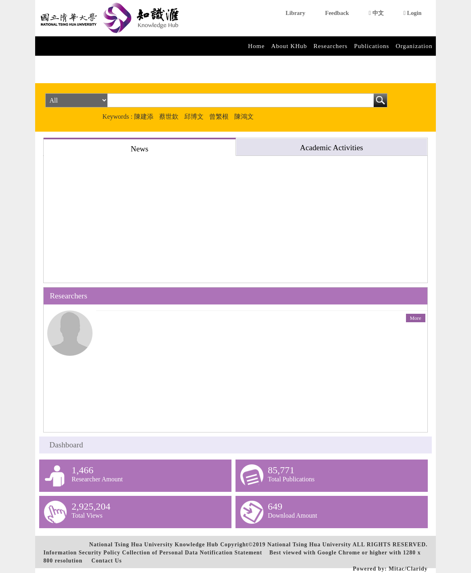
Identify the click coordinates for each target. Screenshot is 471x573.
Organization (414, 45)
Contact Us (106, 561)
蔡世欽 (169, 116)
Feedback (337, 13)
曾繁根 (219, 116)
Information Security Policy (81, 553)
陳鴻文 (244, 116)
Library (295, 13)
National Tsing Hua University (309, 545)
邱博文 (194, 116)
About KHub (289, 45)
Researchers (330, 45)
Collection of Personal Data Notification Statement (192, 553)
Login (413, 13)
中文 (376, 13)
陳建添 (143, 116)
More (415, 318)
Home (256, 45)
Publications (371, 45)
